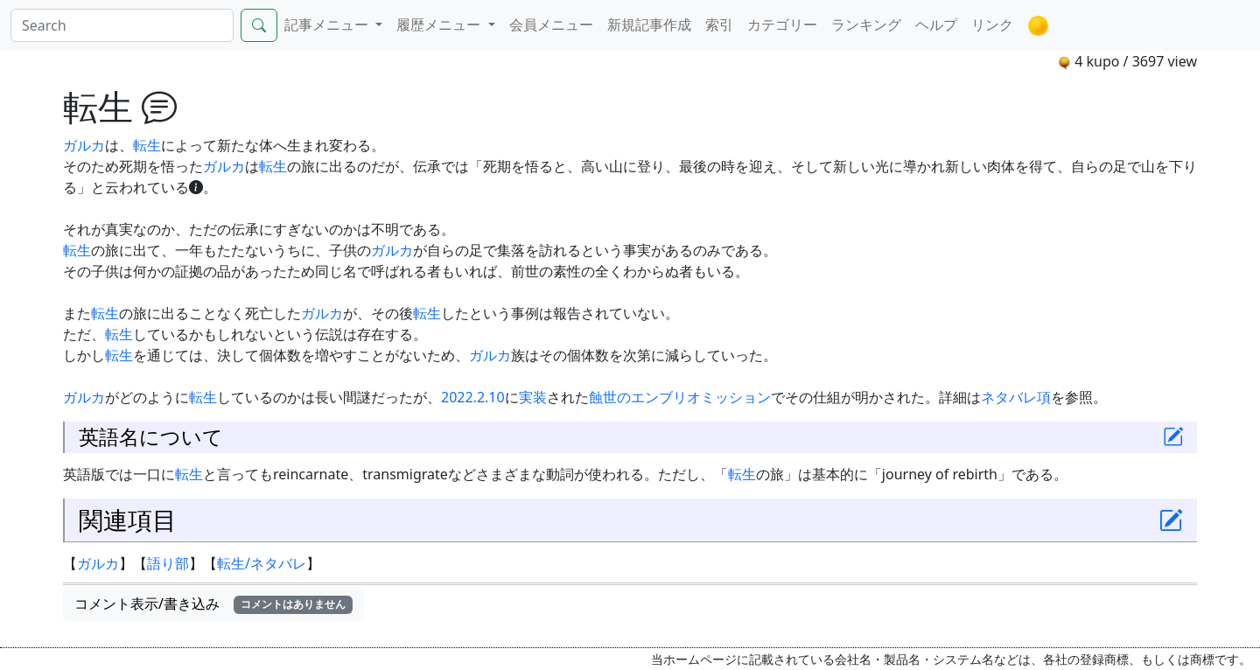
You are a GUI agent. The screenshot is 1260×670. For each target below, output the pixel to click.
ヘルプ (936, 24)
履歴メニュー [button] (440, 24)
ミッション (736, 397)
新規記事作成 (649, 24)
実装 (533, 397)
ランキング (866, 24)
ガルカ (84, 145)
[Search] (122, 25)
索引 (719, 24)
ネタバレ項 (1016, 397)
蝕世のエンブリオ (645, 397)
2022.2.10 (473, 397)
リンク (992, 24)
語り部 (168, 563)
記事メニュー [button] (328, 24)
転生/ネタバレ (261, 563)
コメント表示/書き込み (213, 603)
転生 (147, 145)
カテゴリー (782, 24)
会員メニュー (551, 24)
